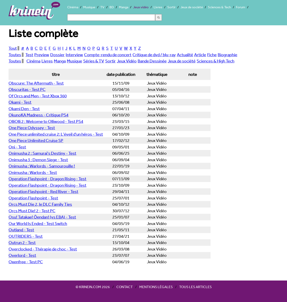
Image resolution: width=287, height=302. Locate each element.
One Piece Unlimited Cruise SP (36, 140)
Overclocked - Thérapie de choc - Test (43, 248)
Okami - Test (20, 102)
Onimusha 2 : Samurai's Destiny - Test (42, 153)
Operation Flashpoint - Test (33, 197)
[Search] (111, 17)
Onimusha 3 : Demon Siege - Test (38, 159)
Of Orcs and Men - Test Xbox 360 (38, 95)
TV (102, 7)
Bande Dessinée (152, 60)
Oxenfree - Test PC (26, 261)
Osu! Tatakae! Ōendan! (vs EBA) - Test (42, 216)
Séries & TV (93, 60)
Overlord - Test (22, 255)
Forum (240, 7)
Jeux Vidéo (127, 60)
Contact (124, 287)
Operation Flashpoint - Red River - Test (43, 191)
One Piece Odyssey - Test (32, 127)
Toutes (15, 54)
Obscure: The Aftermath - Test (36, 83)
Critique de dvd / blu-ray (154, 54)
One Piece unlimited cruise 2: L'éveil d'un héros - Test (56, 134)
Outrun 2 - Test (22, 242)
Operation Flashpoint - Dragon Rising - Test (47, 178)
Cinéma (72, 7)
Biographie (227, 54)
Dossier (57, 54)
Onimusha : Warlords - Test (33, 172)
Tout (13, 48)
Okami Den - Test (24, 108)
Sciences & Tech (219, 7)
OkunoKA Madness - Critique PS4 (38, 114)
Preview (41, 54)
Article (200, 54)
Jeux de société (191, 7)
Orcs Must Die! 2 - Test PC (32, 210)
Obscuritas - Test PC (27, 89)
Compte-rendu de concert (107, 54)
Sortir (171, 7)
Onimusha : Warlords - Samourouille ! (42, 165)
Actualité (185, 54)
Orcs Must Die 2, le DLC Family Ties (40, 204)
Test (29, 54)
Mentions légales (156, 287)
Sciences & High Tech (215, 60)
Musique (89, 7)
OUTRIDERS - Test (26, 236)
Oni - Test (17, 146)
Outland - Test (21, 229)
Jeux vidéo (141, 7)
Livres (158, 7)
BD (111, 7)
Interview (74, 54)
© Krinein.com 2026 (93, 287)
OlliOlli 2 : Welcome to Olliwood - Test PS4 (46, 121)
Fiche (212, 54)
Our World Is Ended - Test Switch (38, 223)
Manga (123, 7)
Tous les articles (195, 287)
